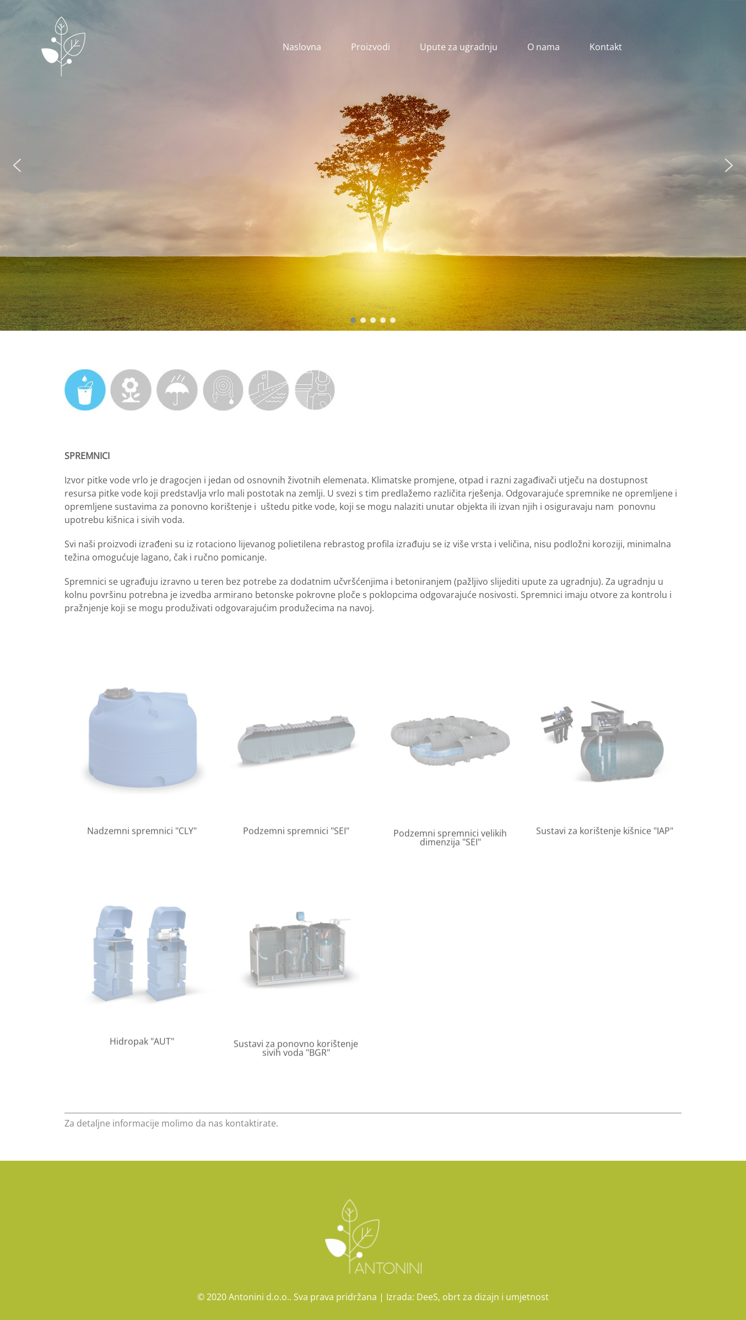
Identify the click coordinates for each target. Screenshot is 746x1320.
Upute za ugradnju (459, 47)
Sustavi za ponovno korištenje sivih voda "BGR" (296, 1053)
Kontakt (606, 47)
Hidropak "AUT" (142, 1044)
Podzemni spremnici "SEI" (296, 833)
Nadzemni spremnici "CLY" (142, 833)
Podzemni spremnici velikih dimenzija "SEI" (450, 843)
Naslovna (302, 47)
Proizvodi (370, 47)
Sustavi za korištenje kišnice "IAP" (604, 833)
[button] (17, 165)
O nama (543, 47)
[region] (373, 165)
